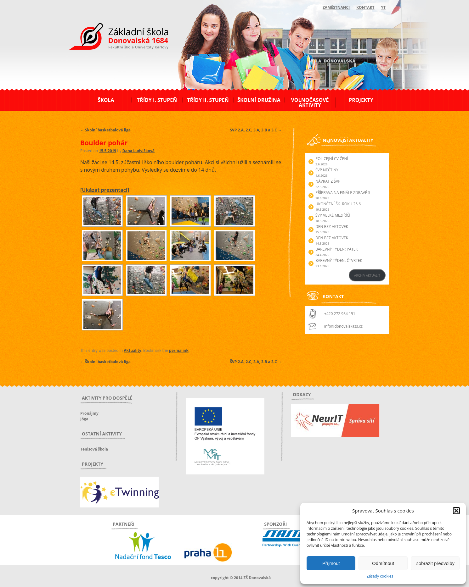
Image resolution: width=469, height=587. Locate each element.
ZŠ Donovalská (114, 37)
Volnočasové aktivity (310, 102)
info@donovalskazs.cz (343, 326)
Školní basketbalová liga (105, 130)
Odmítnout (383, 563)
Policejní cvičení (331, 158)
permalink (179, 350)
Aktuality (132, 350)
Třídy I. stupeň (157, 99)
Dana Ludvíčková (138, 150)
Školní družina (258, 99)
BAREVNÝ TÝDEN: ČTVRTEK (338, 260)
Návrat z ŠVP (327, 181)
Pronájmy (89, 413)
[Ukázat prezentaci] (104, 189)
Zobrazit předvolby (435, 563)
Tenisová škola (94, 449)
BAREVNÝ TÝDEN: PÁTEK (336, 249)
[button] (456, 510)
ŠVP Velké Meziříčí (332, 215)
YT (383, 7)
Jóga (84, 419)
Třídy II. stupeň (208, 99)
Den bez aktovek (331, 226)
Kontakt (365, 7)
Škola (106, 99)
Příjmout (331, 563)
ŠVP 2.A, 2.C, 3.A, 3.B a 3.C (256, 130)
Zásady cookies (380, 576)
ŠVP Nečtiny (326, 170)
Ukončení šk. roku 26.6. (338, 204)
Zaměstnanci (336, 7)
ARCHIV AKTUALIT (367, 275)
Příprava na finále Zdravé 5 (342, 192)
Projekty (361, 99)
